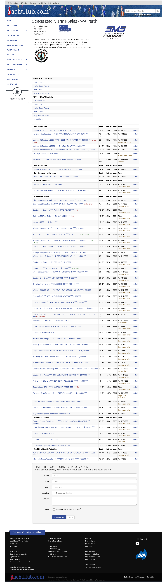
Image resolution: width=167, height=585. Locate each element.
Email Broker (65, 29)
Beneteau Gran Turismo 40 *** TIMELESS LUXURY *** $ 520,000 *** (60, 393)
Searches (29, 3)
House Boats (38, 89)
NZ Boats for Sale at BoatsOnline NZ (22, 570)
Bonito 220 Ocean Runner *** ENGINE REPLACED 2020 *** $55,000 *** (61, 246)
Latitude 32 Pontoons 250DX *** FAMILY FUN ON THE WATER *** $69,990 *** (64, 150)
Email (47, 481)
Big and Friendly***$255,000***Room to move (51, 413)
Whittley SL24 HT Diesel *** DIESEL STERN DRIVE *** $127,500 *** (59, 256)
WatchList (45, 3)
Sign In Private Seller (92, 557)
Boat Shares (52, 554)
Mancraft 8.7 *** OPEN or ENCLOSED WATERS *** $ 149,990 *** (58, 296)
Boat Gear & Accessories (18, 554)
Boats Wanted (90, 559)
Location (45, 493)
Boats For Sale (13, 30)
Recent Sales (38, 119)
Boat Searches (15, 551)
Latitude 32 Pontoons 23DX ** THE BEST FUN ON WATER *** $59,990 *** (62, 140)
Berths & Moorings (15, 45)
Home (9, 21)
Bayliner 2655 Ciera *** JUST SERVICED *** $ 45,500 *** (55, 278)
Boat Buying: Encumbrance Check (21, 562)
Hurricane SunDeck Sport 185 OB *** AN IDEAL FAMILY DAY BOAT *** (61, 134)
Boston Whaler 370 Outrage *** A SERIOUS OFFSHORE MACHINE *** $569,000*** (65, 369)
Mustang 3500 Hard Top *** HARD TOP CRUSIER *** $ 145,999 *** (59, 357)
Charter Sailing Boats (55, 538)
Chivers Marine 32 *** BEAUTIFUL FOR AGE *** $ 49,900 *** (57, 326)
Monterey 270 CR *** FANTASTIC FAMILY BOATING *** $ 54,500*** (60, 302)
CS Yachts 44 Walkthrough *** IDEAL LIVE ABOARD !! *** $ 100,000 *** (61, 190)
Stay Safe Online (91, 564)
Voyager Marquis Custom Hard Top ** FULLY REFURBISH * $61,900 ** (60, 252)
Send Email (59, 517)
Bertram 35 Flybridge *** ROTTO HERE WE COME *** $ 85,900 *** (59, 338)
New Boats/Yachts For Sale (19, 538)
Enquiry (46, 499)
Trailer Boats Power (41, 86)
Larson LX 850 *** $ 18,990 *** (45, 222)
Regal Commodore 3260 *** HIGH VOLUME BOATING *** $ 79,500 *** (61, 350)
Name (46, 475)
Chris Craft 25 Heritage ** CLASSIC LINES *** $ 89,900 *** (56, 284)
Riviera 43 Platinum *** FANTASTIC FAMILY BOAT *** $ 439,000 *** (60, 407)
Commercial (12, 40)
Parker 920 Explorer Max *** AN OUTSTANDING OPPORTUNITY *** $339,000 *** (65, 308)
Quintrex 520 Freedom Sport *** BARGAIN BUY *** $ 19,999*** (58, 204)
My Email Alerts (15, 559)
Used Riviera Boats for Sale (57, 557)
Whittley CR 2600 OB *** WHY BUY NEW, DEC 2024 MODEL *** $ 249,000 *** (63, 290)
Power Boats (38, 82)
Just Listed (13, 546)
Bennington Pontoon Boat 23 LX (45, 153)
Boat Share (11, 55)
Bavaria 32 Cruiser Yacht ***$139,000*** (49, 184)
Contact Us (12, 84)
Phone (46, 487)
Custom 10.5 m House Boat (43, 332)
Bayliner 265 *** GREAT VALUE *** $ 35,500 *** (52, 268)
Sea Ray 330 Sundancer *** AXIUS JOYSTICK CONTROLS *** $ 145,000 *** (62, 344)
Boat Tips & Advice (14, 65)
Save (47, 509)
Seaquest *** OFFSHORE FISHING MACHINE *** (52, 320)
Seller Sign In (151, 577)
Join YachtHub (90, 544)
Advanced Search (142, 14)
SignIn (56, 3)
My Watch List (14, 557)
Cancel (70, 517)
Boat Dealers (12, 79)
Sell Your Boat (13, 35)
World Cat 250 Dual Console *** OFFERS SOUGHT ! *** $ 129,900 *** (60, 272)
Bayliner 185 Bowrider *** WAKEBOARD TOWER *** (53, 210)
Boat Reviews (90, 551)
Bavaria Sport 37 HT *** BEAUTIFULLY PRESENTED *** (55, 387)
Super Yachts (14, 544)
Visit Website (64, 32)
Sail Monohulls (39, 100)
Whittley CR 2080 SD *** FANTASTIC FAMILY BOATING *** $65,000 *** (61, 240)
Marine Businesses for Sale (57, 551)
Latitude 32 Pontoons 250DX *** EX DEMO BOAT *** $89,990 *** (59, 146)
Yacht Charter (13, 50)
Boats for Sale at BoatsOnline (20, 567)
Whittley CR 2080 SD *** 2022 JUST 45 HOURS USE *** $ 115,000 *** (60, 228)
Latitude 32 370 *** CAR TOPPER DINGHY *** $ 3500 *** (55, 130)
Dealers (88, 538)
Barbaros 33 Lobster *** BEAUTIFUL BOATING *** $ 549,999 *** (59, 159)
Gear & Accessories (15, 60)
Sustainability (13, 74)
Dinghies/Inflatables (41, 93)
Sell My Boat (13, 3)
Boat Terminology (54, 549)
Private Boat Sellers (92, 554)
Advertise (11, 69)
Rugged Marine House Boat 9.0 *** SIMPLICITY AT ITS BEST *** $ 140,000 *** (64, 427)
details (135, 130)
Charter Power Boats (55, 541)
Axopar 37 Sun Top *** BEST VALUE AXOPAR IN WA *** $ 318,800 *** (60, 363)
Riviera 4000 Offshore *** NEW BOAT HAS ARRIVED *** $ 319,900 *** (60, 381)
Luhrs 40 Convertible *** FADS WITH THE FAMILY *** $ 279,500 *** (59, 401)
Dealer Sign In (90, 541)
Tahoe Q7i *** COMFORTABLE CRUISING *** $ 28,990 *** (56, 234)
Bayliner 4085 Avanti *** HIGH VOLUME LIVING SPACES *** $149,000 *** (61, 375)
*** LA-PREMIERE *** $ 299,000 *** (47, 439)
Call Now (64, 26)
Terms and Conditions (93, 567)
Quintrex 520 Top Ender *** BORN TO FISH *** (51, 216)
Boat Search (12, 26)
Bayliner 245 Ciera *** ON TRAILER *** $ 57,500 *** (53, 262)
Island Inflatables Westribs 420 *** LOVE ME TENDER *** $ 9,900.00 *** (61, 200)
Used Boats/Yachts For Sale (19, 541)
